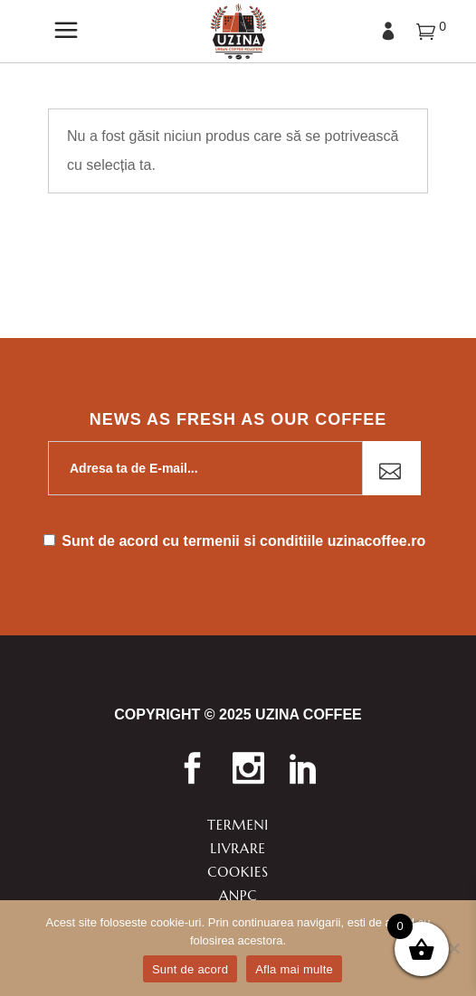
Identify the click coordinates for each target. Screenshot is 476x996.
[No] (453, 948)
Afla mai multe (294, 969)
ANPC (238, 895)
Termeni (238, 824)
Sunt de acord (190, 969)
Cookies (237, 871)
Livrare (237, 848)
